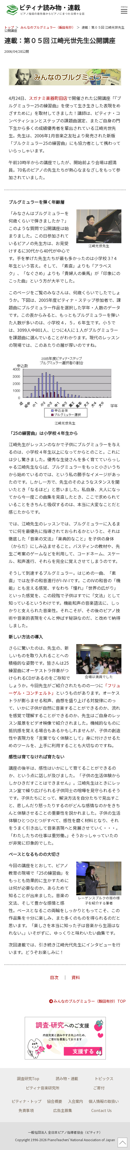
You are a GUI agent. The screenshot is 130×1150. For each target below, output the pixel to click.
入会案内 (75, 1101)
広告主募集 (62, 1110)
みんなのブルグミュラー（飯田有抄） (47, 27)
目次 (54, 977)
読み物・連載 (67, 1078)
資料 (75, 977)
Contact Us (101, 1110)
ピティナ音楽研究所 (42, 1088)
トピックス (104, 1078)
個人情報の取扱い (104, 1101)
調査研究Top (28, 1078)
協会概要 (54, 1101)
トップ (9, 27)
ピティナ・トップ (26, 1101)
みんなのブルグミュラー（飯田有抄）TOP (87, 1001)
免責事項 (26, 1110)
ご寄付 (98, 1088)
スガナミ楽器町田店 (48, 98)
